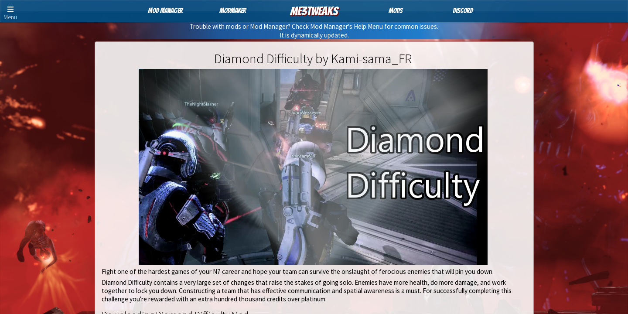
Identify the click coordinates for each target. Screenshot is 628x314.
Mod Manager (165, 10)
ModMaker (232, 10)
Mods (396, 10)
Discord (463, 10)
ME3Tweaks (314, 11)
